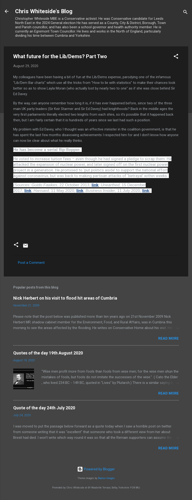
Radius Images (106, 478)
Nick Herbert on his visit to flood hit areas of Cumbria (65, 298)
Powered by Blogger (96, 469)
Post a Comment (31, 262)
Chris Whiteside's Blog (44, 11)
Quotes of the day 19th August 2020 (48, 352)
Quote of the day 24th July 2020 (44, 407)
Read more (168, 338)
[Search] (185, 13)
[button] (176, 57)
